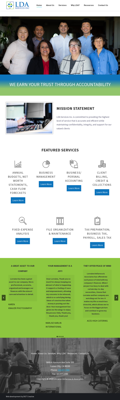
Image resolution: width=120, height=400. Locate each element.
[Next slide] (116, 298)
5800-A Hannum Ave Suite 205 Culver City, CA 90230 (31, 3)
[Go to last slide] (4, 298)
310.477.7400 (63, 370)
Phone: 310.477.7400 (104, 3)
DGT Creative (28, 396)
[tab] (57, 336)
